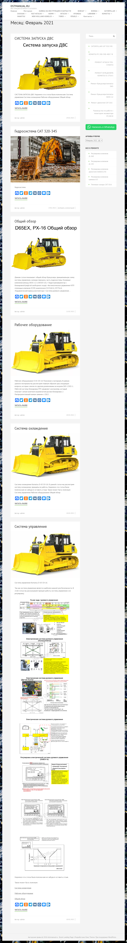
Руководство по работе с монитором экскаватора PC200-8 (103, 113)
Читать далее (21, 108)
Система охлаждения (31, 428)
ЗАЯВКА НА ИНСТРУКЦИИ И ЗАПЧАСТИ (55, 11)
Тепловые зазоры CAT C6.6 (101, 184)
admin (22, 118)
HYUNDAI (77, 13)
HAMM (51, 13)
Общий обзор (25, 221)
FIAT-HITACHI (36, 13)
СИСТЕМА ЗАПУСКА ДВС (34, 38)
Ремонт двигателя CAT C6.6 (101, 103)
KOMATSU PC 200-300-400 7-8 (101, 54)
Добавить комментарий (66, 208)
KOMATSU (106, 13)
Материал (28, 11)
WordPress (112, 937)
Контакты (88, 16)
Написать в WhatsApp (103, 127)
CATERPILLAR (109, 11)
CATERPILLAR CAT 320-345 (102, 46)
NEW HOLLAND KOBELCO (42, 16)
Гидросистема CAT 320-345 (36, 131)
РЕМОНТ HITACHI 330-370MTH (104, 63)
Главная (14, 11)
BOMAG (94, 11)
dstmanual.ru (20, 6)
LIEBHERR (91, 13)
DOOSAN (20, 13)
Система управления (31, 526)
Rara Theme (90, 937)
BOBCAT (81, 11)
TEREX (61, 16)
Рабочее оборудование (33, 324)
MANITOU (21, 16)
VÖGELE (73, 16)
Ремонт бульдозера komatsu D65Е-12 (102, 95)
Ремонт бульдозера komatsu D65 (102, 84)
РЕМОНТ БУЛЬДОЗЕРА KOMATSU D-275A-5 (104, 74)
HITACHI (63, 13)
